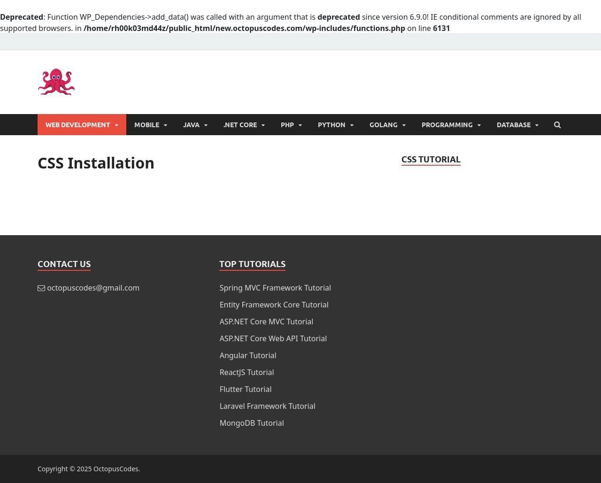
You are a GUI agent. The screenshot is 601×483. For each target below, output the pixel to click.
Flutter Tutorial (246, 389)
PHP (287, 125)
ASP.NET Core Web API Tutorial (273, 338)
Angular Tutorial (248, 355)
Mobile (146, 125)
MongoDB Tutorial (252, 423)
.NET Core (240, 125)
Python (332, 125)
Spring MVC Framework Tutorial (275, 288)
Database (514, 125)
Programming (447, 125)
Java (191, 125)
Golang (384, 125)
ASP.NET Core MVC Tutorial (267, 321)
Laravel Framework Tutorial (268, 406)
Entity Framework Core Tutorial (274, 304)
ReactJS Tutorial (247, 372)
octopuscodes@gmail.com (93, 288)
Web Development (78, 125)
